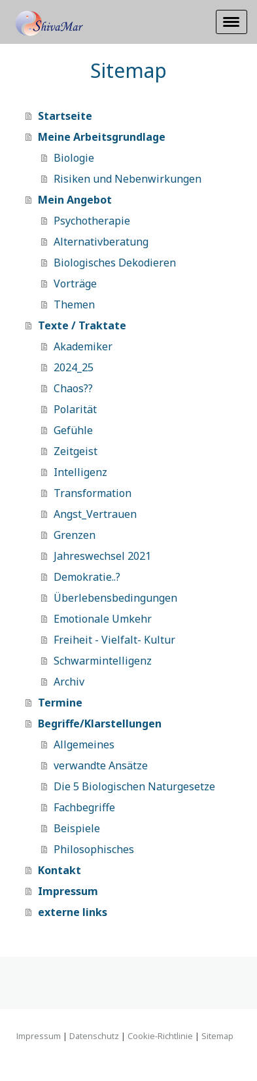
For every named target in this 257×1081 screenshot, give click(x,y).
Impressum (68, 891)
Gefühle (73, 430)
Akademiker (83, 346)
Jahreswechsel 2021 (102, 556)
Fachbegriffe (84, 807)
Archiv (69, 681)
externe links (72, 912)
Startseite (65, 116)
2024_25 (74, 367)
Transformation (92, 493)
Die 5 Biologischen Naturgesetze (134, 786)
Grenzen (74, 535)
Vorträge (75, 283)
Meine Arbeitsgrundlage (101, 137)
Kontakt (59, 870)
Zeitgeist (75, 451)
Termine (60, 702)
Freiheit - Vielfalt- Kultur (114, 639)
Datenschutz (94, 1036)
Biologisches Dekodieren (115, 262)
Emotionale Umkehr (103, 619)
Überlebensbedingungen (115, 598)
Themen (74, 304)
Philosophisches (94, 849)
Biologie (74, 158)
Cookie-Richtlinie (160, 1036)
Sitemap (217, 1036)
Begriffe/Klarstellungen (100, 723)
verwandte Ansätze (101, 765)
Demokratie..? (87, 577)
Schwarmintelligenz (103, 660)
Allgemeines (84, 744)
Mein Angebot (75, 199)
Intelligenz (80, 472)
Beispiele (77, 828)
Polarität (75, 409)
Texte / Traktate (82, 325)
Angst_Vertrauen (95, 514)
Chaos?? (73, 388)
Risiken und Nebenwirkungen (127, 179)
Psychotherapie (92, 220)
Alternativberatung (101, 241)
